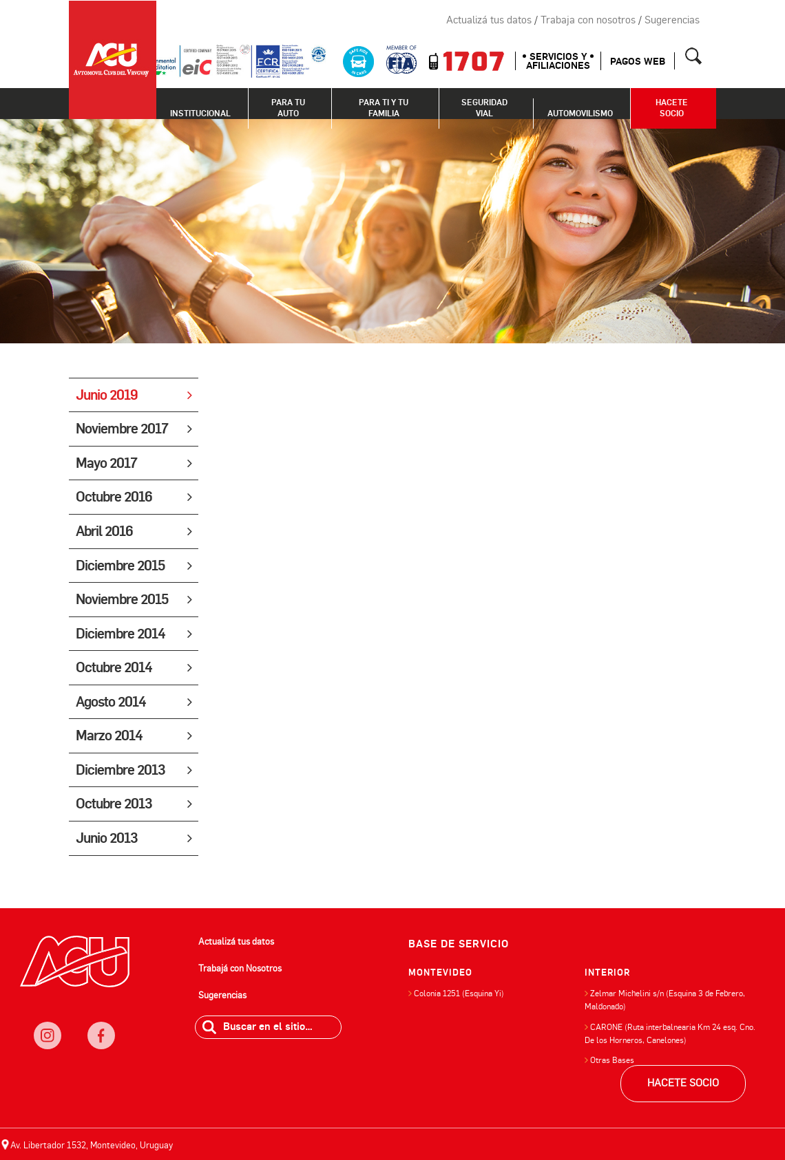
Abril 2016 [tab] (133, 531)
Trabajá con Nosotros (240, 968)
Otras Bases (612, 1060)
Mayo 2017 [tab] (133, 463)
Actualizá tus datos (489, 20)
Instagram (361, 20)
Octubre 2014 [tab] (133, 667)
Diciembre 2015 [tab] (133, 565)
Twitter (423, 20)
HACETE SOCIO (683, 1083)
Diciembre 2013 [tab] (133, 770)
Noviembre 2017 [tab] (133, 428)
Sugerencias (672, 20)
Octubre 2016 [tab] (133, 496)
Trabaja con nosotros (588, 20)
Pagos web (637, 61)
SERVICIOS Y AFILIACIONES (558, 61)
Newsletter (330, 20)
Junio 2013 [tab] (133, 838)
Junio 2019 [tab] (133, 395)
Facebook (392, 20)
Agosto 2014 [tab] (133, 702)
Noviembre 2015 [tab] (133, 599)
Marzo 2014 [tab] (133, 735)
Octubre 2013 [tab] (133, 803)
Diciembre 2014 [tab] (133, 633)
